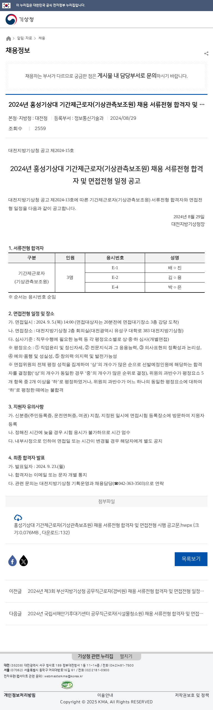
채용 (42, 38)
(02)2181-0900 (97, 670)
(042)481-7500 (122, 665)
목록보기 (191, 559)
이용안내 (105, 695)
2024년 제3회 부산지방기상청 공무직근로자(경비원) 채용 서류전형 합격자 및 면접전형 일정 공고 (116, 591)
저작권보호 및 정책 (192, 695)
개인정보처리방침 (20, 695)
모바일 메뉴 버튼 (204, 19)
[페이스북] (12, 560)
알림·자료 (24, 38)
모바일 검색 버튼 (195, 19)
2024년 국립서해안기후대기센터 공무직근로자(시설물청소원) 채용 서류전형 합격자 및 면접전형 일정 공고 (116, 613)
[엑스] (23, 560)
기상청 (20, 19)
